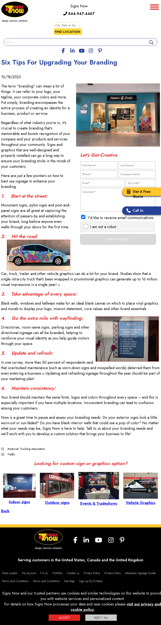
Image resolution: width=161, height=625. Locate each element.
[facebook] (63, 50)
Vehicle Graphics (140, 500)
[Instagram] (91, 50)
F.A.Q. (44, 573)
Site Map (69, 581)
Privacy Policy (92, 573)
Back (5, 511)
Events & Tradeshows (98, 500)
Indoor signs (19, 499)
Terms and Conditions (15, 581)
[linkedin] (72, 50)
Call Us (133, 211)
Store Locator (10, 573)
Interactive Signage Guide (140, 573)
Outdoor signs (57, 499)
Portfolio (57, 573)
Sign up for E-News (91, 581)
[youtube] (81, 50)
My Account (29, 573)
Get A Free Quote (137, 194)
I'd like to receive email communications (120, 218)
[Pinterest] (100, 50)
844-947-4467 (78, 13)
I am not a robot (103, 227)
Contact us (73, 573)
